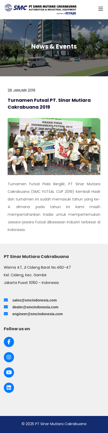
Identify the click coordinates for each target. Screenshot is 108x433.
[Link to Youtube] (9, 372)
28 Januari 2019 (21, 90)
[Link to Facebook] (9, 341)
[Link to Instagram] (9, 357)
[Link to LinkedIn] (9, 387)
